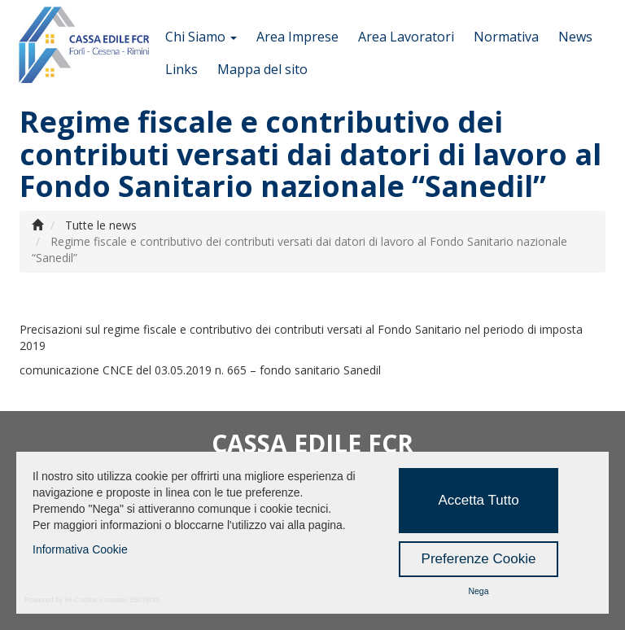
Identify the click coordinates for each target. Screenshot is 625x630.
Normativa (506, 37)
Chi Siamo (201, 37)
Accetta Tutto (478, 500)
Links (181, 69)
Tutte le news (101, 225)
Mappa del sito (262, 69)
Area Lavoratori (406, 37)
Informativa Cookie (80, 549)
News (575, 37)
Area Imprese (297, 37)
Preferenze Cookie (479, 559)
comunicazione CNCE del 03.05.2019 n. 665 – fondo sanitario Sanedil (200, 370)
